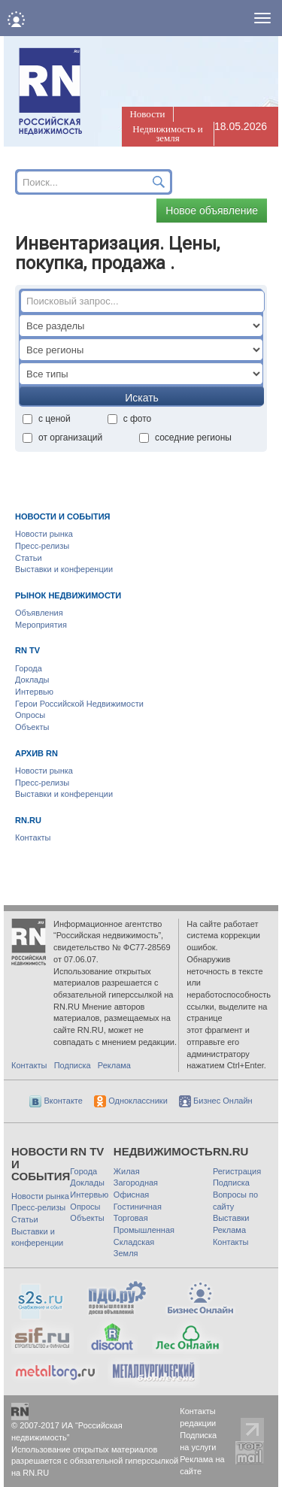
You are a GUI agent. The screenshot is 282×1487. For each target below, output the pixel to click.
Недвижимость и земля (167, 133)
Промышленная (144, 1229)
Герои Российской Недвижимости (79, 703)
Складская (134, 1241)
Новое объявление (211, 210)
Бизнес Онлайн (216, 1100)
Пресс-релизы (42, 545)
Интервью (34, 691)
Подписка (72, 1065)
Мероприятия (41, 624)
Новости (147, 114)
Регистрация (237, 1171)
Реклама (114, 1065)
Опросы (30, 714)
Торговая (131, 1217)
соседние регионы (185, 437)
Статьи (28, 557)
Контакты (33, 837)
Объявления (39, 612)
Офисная (131, 1194)
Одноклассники (131, 1100)
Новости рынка (44, 533)
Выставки (231, 1217)
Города (28, 668)
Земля (126, 1253)
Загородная (136, 1182)
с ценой (47, 418)
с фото (130, 418)
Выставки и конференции (64, 569)
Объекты (32, 726)
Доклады (32, 679)
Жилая (127, 1171)
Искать (142, 398)
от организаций (62, 437)
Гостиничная (138, 1206)
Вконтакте (56, 1100)
